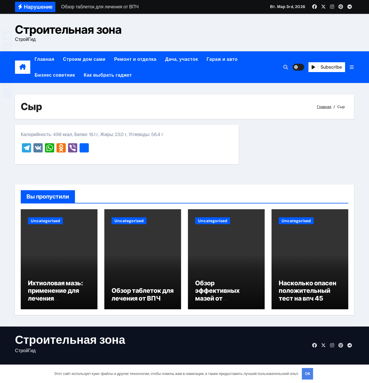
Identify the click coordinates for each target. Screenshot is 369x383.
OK (307, 373)
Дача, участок (181, 59)
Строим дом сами (84, 59)
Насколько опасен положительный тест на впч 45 (307, 291)
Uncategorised (45, 220)
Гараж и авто (222, 59)
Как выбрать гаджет (108, 75)
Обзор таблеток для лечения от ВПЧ (143, 295)
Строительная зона (68, 29)
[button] (351, 67)
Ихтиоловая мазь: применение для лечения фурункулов (55, 295)
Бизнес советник (55, 75)
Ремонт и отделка (135, 59)
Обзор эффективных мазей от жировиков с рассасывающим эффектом (222, 303)
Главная (44, 59)
